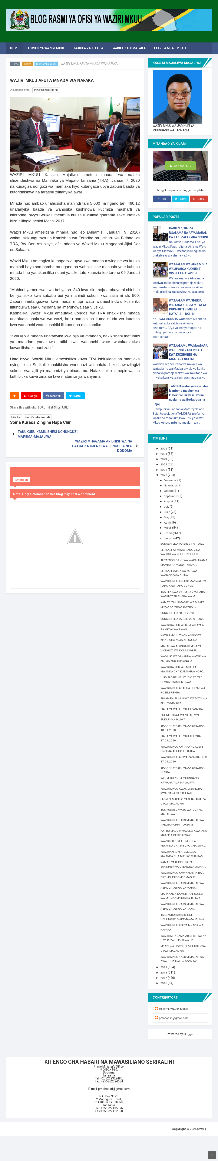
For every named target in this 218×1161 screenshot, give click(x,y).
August (169, 500)
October (170, 490)
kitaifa (28, 63)
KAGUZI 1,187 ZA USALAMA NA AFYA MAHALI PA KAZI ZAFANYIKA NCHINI (188, 233)
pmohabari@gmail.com (175, 1042)
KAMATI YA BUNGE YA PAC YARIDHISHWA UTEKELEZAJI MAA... (180, 887)
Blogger (188, 1059)
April (167, 521)
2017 (164, 1003)
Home (15, 63)
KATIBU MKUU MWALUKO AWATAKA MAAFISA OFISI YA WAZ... (180, 851)
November (171, 485)
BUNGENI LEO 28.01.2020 (177, 620)
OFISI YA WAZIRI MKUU (174, 1034)
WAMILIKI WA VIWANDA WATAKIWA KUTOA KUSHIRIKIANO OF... (183, 668)
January (170, 537)
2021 (164, 469)
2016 (164, 1008)
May (167, 516)
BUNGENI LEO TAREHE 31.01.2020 (183, 542)
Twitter (76, 396)
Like (161, 198)
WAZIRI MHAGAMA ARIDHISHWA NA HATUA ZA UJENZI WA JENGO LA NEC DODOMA (104, 437)
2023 (164, 459)
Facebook (53, 396)
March (168, 526)
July (167, 505)
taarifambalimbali (46, 63)
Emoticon (21, 470)
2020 (164, 474)
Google (31, 396)
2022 (164, 464)
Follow (180, 198)
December (171, 479)
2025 (164, 448)
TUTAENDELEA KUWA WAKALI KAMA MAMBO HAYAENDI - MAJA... (181, 563)
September (172, 495)
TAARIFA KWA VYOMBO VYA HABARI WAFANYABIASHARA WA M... (183, 599)
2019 (164, 992)
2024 (164, 453)
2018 (164, 997)
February (170, 531)
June (168, 511)
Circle (199, 198)
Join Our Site (180, 166)
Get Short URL (58, 407)
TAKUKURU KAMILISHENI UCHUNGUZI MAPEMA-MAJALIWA (38, 437)
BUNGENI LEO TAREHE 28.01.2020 (183, 626)
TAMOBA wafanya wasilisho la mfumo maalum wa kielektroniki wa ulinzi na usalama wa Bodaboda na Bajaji (180, 395)
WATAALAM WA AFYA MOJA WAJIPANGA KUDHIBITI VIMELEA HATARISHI (188, 269)
